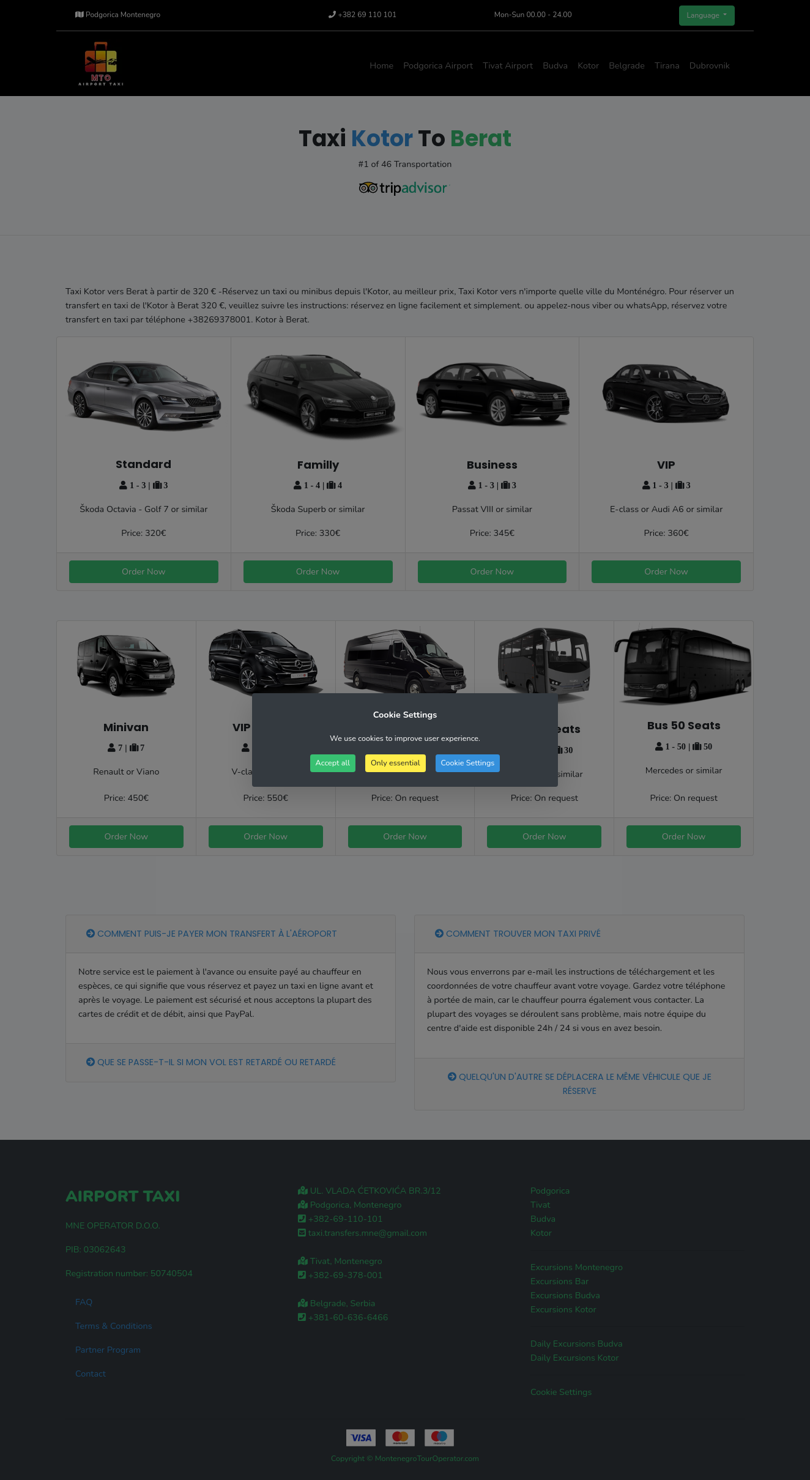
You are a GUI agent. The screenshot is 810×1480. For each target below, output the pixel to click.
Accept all (333, 762)
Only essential (395, 762)
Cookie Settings (468, 762)
